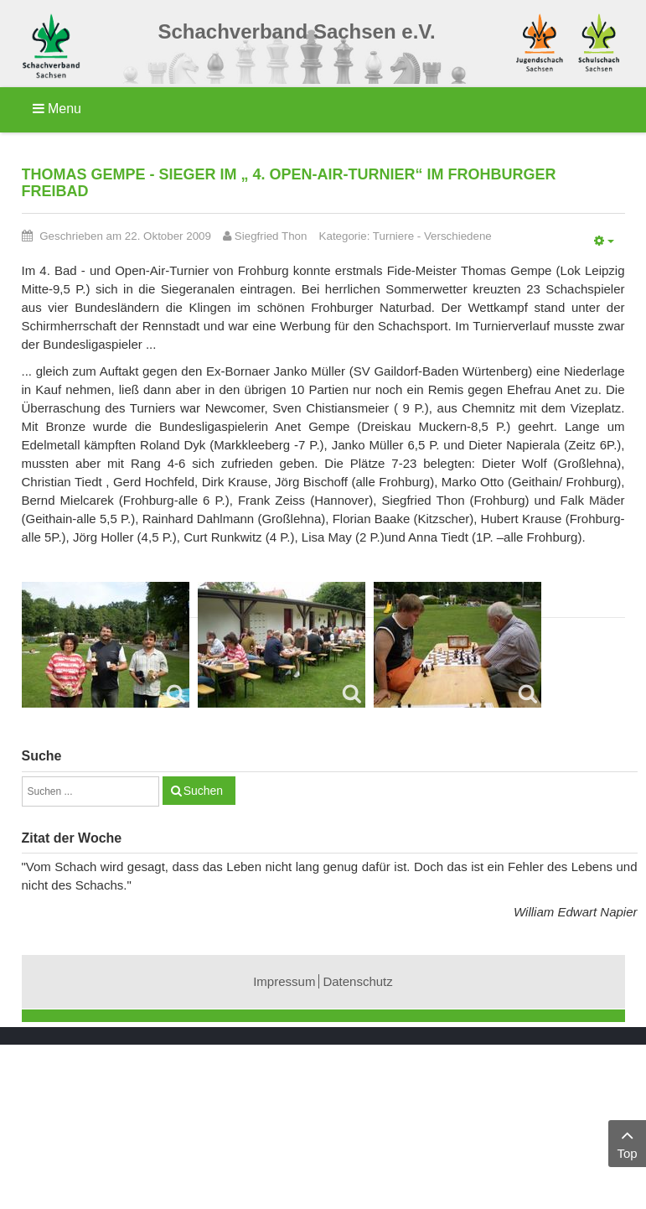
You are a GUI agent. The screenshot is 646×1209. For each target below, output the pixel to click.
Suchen (203, 790)
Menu (57, 108)
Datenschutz (357, 981)
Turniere (393, 236)
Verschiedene (458, 236)
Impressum (284, 981)
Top (627, 1142)
